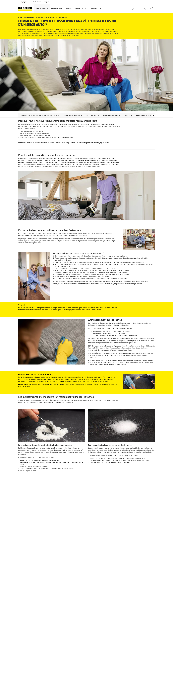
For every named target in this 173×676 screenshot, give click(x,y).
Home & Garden (41, 8)
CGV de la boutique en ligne (27, 645)
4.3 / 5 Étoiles (127, 651)
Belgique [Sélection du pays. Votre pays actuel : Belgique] (24, 2)
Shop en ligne (96, 8)
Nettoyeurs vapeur (25, 587)
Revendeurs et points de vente (98, 667)
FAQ (19, 653)
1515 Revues (127, 653)
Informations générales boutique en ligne (31, 650)
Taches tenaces (92, 115)
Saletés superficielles (73, 115)
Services (68, 8)
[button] (153, 115)
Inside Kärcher (81, 8)
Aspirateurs (69, 587)
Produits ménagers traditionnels (150, 115)
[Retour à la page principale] (26, 9)
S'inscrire (21, 667)
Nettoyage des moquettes (76, 626)
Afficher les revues (129, 656)
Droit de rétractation (25, 648)
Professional (56, 8)
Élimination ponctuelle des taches (117, 115)
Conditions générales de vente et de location (103, 672)
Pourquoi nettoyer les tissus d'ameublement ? (40, 115)
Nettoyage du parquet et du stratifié (127, 626)
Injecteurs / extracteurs (119, 587)
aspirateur (38, 160)
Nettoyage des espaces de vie (31, 626)
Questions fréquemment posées (98, 669)
